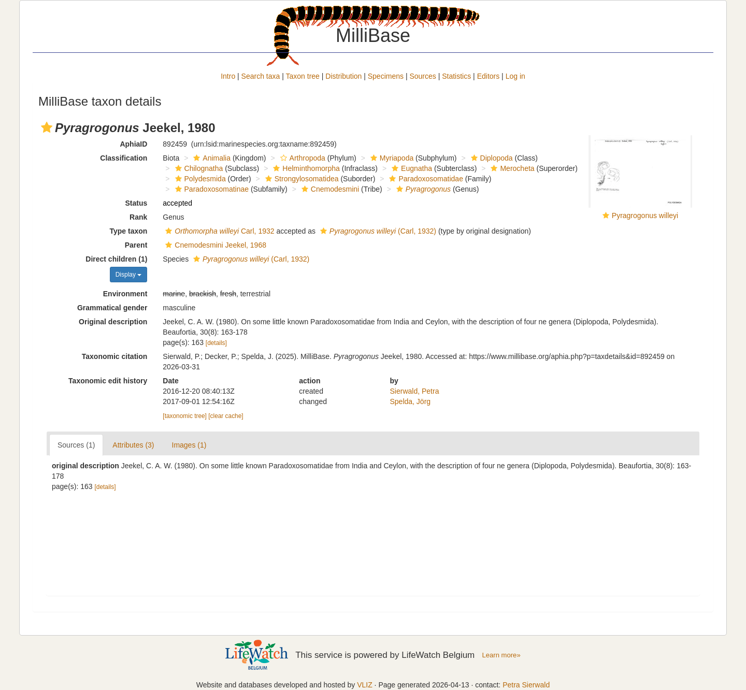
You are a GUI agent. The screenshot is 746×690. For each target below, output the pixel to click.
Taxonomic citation (115, 356)
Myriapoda (390, 158)
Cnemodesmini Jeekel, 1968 (214, 245)
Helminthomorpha (305, 168)
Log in (515, 76)
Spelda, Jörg (410, 401)
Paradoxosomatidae (424, 179)
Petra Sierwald (526, 685)
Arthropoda (301, 158)
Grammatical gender (112, 308)
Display (129, 274)
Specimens (386, 76)
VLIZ (364, 685)
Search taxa (260, 76)
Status (136, 203)
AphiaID (133, 144)
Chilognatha (198, 168)
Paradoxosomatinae (211, 189)
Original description (113, 322)
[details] (216, 343)
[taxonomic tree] (185, 416)
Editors (488, 76)
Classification (123, 158)
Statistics (456, 76)
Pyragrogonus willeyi (645, 215)
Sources (422, 76)
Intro (228, 76)
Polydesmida (199, 179)
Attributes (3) (133, 445)
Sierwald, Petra (414, 391)
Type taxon (128, 231)
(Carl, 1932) (377, 231)
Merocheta (511, 168)
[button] (46, 127)
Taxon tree (303, 76)
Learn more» (501, 655)
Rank (138, 217)
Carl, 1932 (218, 231)
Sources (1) (76, 445)
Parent (136, 245)
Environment (125, 294)
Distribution (343, 76)
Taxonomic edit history (107, 381)
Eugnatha (410, 168)
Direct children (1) (116, 259)
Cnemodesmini (329, 189)
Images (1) (189, 445)
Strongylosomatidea (301, 179)
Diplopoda (490, 158)
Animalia (211, 158)
